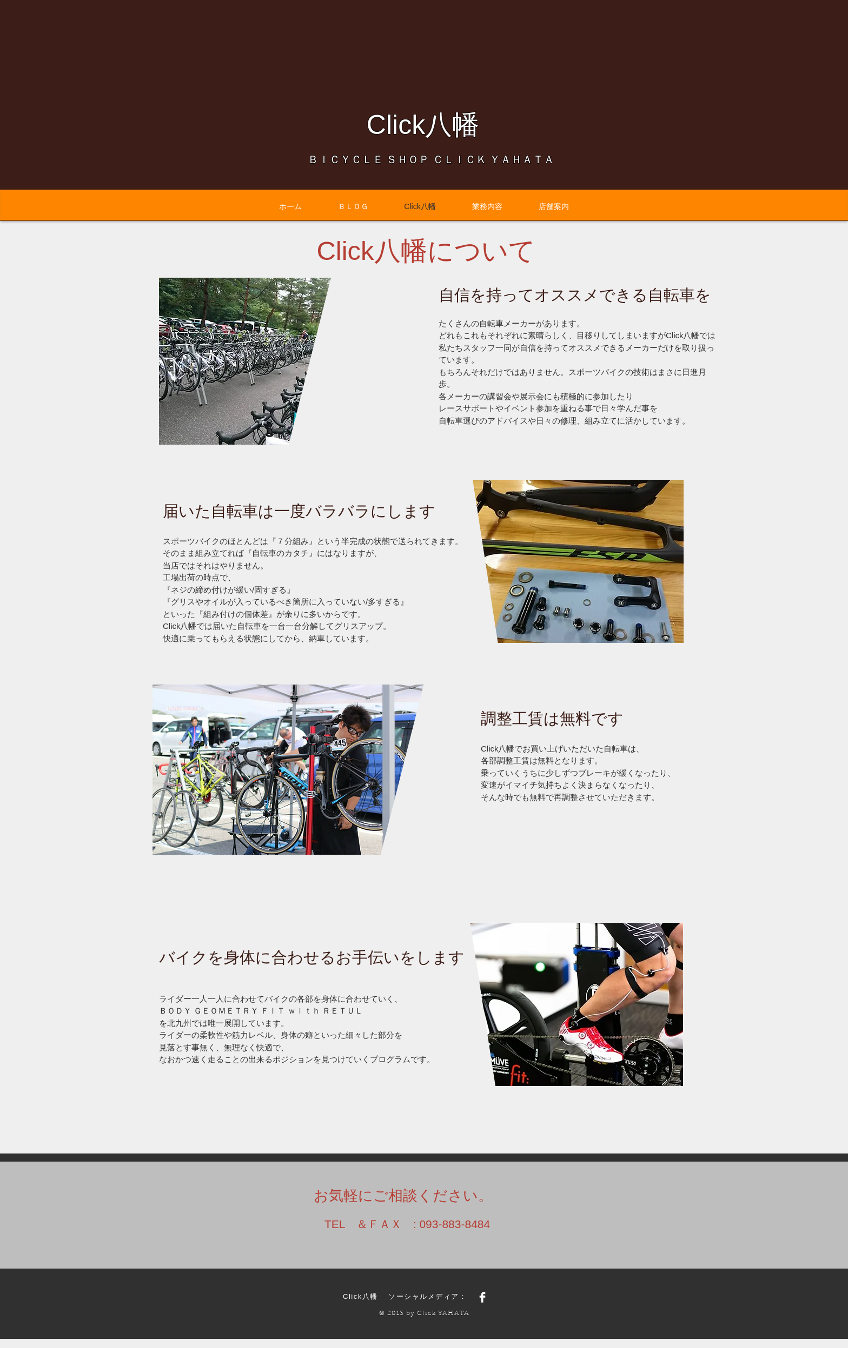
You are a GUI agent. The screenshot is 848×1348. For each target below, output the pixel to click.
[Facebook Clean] (482, 1297)
